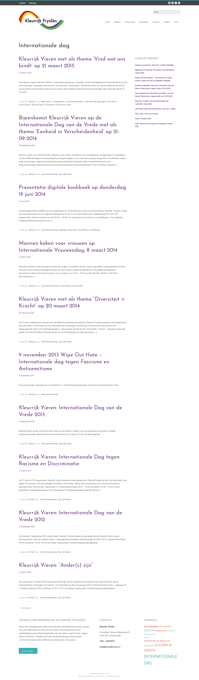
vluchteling (82, 229)
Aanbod (156, 22)
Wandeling (160, 630)
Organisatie (130, 22)
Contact (22, 3)
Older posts (25, 608)
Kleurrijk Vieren (37, 104)
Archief (31, 499)
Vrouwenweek (77, 285)
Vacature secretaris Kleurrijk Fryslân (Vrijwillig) (154, 65)
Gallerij (167, 22)
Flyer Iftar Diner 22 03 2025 (146, 113)
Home (107, 22)
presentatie (72, 229)
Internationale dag (74, 101)
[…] (116, 164)
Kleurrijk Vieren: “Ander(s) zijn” (56, 565)
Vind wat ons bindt (63, 104)
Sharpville (49, 104)
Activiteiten (144, 22)
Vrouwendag (64, 285)
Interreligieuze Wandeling (157, 641)
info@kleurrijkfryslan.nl (109, 646)
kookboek (62, 229)
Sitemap (32, 3)
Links (176, 22)
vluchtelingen (94, 229)
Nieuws (117, 22)
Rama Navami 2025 (143, 118)
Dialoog (149, 630)
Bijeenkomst (46, 101)
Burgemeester (59, 101)
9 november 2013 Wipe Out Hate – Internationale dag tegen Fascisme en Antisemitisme (64, 362)
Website (147, 638)
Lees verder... (28, 650)
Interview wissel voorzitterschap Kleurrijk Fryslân (155, 108)
